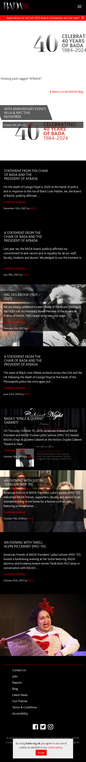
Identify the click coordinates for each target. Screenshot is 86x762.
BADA (30, 125)
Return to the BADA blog (67, 91)
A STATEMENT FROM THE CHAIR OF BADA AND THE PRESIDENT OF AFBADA (23, 237)
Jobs (15, 676)
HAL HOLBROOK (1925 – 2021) (22, 297)
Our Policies (19, 701)
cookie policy (55, 747)
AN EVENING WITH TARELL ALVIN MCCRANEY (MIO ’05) (25, 544)
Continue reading (14, 202)
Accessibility (20, 713)
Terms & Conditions (24, 707)
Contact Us (19, 670)
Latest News (20, 695)
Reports (17, 682)
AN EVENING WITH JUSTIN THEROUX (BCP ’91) (23, 482)
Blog (15, 689)
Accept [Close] (41, 752)
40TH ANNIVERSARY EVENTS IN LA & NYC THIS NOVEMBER (25, 113)
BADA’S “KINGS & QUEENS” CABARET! (24, 420)
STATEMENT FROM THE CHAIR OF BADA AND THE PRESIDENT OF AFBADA (26, 175)
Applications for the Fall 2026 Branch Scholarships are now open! (43, 17)
